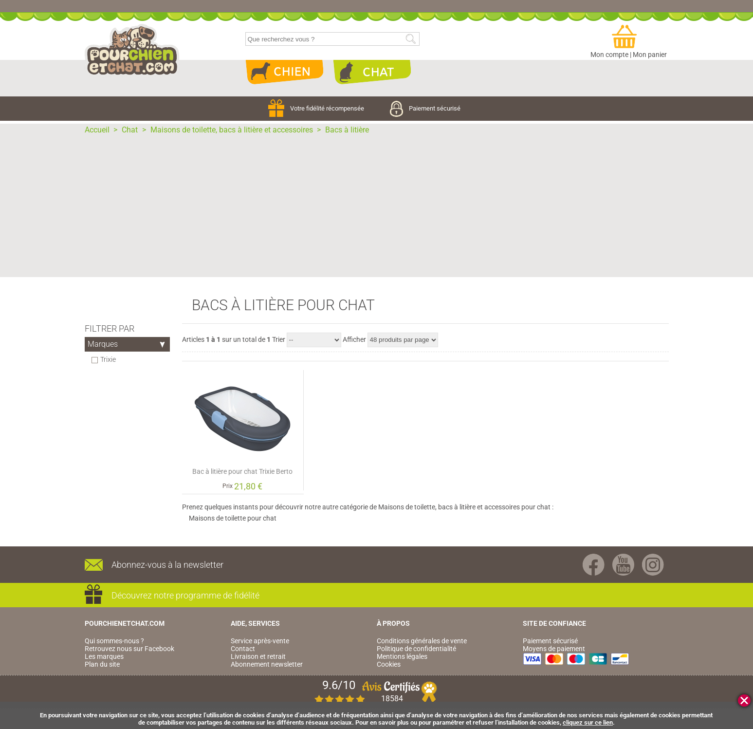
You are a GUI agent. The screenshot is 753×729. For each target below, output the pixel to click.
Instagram (653, 565)
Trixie (108, 359)
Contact (243, 649)
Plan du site (102, 664)
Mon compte (609, 54)
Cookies (389, 664)
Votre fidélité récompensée (317, 108)
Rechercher (410, 39)
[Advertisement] (377, 209)
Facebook (594, 565)
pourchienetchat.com (132, 50)
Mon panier (650, 54)
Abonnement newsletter (267, 664)
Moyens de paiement (554, 649)
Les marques (104, 656)
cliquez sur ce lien (588, 722)
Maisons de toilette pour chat (232, 518)
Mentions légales (402, 656)
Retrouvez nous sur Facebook (129, 649)
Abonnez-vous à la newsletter (167, 565)
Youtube (623, 565)
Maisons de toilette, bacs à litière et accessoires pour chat (464, 507)
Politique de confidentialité (416, 649)
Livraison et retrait (258, 656)
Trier (278, 339)
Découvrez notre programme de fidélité (185, 595)
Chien (284, 72)
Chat (372, 72)
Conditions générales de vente (422, 641)
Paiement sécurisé (425, 108)
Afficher (354, 339)
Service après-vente (260, 641)
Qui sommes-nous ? (114, 641)
